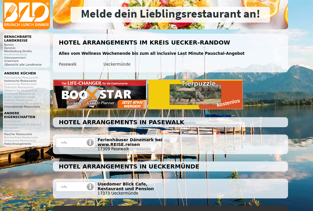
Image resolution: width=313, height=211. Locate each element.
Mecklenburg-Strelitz (18, 51)
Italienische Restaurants (20, 80)
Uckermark (11, 60)
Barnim (9, 44)
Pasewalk (68, 64)
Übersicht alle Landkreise (22, 64)
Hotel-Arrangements (17, 143)
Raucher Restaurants (18, 134)
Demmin (10, 48)
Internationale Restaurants (22, 106)
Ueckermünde (116, 64)
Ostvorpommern (15, 57)
